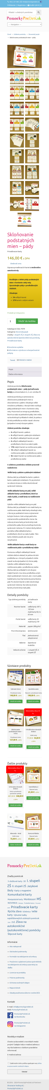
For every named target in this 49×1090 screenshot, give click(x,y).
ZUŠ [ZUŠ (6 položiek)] (13, 922)
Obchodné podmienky (18, 952)
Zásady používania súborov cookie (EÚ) (25, 993)
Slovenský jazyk (33, 34)
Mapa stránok (15, 988)
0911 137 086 (14, 2)
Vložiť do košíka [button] (15, 701)
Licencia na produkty (18, 973)
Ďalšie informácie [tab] (16, 374)
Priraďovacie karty (14, 341)
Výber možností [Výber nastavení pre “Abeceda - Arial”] (15, 845)
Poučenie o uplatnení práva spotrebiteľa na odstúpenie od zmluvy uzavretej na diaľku (24, 965)
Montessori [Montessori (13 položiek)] (30, 899)
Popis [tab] (11, 369)
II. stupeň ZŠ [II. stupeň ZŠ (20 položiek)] (19, 886)
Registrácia (21, 5)
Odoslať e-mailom (25, 360)
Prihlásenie (11, 5)
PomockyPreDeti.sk (19, 1010)
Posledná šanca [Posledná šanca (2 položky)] (29, 903)
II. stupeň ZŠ (28, 335)
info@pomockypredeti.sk (31, 2)
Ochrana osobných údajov (20, 983)
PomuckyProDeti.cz (15, 1088)
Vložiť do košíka (26, 321)
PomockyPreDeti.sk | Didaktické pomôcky (24, 18)
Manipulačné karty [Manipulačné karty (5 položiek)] (15, 899)
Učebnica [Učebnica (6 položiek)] (27, 911)
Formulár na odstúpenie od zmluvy (23, 957)
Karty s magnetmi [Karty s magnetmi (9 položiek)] (22, 890)
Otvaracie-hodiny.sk (15, 1086)
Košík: (36, 5)
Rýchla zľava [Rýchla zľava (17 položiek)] (15, 911)
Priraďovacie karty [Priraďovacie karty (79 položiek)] (24, 907)
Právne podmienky (17, 978)
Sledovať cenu (14, 264)
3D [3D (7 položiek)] (24, 881)
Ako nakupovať (15, 946)
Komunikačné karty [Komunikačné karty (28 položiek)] (20, 894)
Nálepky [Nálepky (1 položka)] (20, 903)
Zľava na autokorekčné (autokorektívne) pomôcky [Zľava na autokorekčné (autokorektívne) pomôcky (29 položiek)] (24, 926)
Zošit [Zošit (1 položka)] (9, 922)
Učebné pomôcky (20, 34)
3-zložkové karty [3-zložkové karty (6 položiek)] (15, 881)
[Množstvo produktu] (11, 321)
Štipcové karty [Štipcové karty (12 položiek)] (15, 934)
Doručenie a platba (15, 347)
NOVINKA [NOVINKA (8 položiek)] (12, 903)
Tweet (12, 360)
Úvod (9, 34)
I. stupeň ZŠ (18, 335)
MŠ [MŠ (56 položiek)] (39, 899)
